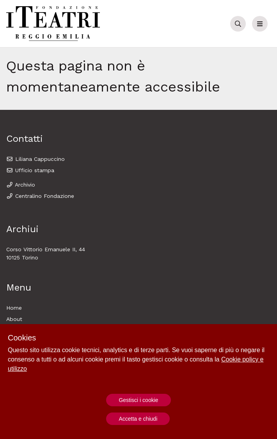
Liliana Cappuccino (35, 159)
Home (14, 308)
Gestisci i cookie (138, 400)
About (14, 319)
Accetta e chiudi (138, 419)
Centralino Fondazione (40, 196)
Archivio (20, 185)
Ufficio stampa (30, 170)
